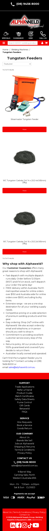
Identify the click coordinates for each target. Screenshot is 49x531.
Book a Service (24, 425)
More (24, 129)
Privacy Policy (24, 453)
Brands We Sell (24, 440)
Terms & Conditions (24, 450)
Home (5, 49)
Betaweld (24, 408)
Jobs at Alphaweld (24, 443)
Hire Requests (24, 422)
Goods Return (24, 428)
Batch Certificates (24, 396)
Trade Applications (24, 387)
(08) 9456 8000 (27, 4)
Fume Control (24, 402)
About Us (24, 437)
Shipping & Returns (24, 446)
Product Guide (24, 393)
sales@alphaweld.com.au (22, 367)
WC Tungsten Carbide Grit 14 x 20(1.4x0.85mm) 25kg (24, 181)
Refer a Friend (24, 390)
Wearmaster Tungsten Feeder (24, 119)
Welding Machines (19, 49)
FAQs (24, 412)
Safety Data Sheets (24, 399)
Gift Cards (24, 405)
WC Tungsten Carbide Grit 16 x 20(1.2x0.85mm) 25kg (24, 242)
